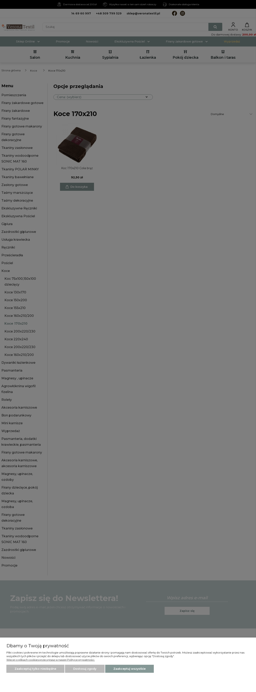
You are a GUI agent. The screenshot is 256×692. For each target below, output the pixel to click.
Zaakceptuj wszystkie (129, 669)
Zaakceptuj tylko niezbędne (35, 669)
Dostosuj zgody (84, 669)
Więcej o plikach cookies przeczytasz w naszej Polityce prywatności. (50, 659)
